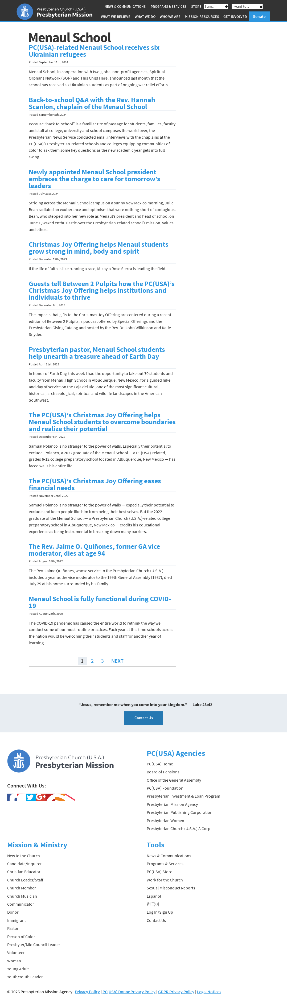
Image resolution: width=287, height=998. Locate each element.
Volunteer (16, 952)
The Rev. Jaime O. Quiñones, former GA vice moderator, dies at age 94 (94, 550)
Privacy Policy (87, 991)
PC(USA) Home (160, 763)
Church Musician (22, 896)
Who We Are (170, 16)
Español (154, 896)
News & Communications (125, 6)
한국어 (153, 904)
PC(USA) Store (159, 871)
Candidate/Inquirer (24, 863)
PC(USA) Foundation (165, 788)
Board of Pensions (163, 771)
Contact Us (143, 717)
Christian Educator (23, 871)
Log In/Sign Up (160, 912)
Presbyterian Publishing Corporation (179, 812)
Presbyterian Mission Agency (172, 804)
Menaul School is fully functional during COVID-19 (100, 602)
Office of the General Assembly (174, 780)
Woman (14, 960)
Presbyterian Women (165, 820)
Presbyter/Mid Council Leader (33, 944)
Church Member (21, 887)
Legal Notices (209, 991)
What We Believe (115, 16)
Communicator (20, 904)
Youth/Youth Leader (25, 976)
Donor (13, 912)
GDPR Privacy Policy (176, 991)
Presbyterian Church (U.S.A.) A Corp (178, 828)
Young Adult (18, 968)
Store (196, 6)
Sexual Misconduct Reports (171, 887)
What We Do (145, 16)
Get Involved (235, 16)
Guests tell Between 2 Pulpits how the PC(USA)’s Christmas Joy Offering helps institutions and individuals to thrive (102, 290)
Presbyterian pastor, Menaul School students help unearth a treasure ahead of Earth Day (97, 353)
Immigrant (16, 920)
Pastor (13, 928)
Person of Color (21, 936)
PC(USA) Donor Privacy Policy (128, 991)
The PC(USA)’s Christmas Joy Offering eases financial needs (95, 484)
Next (117, 660)
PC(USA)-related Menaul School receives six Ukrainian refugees (94, 51)
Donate (259, 16)
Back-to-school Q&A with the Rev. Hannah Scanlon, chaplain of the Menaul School (92, 103)
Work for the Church (165, 879)
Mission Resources (202, 16)
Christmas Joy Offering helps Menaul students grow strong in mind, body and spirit (99, 247)
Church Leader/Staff (25, 879)
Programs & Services (168, 6)
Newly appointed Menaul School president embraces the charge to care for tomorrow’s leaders (94, 179)
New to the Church (23, 855)
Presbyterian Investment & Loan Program (183, 796)
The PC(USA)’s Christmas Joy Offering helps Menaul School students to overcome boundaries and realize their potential (102, 422)
